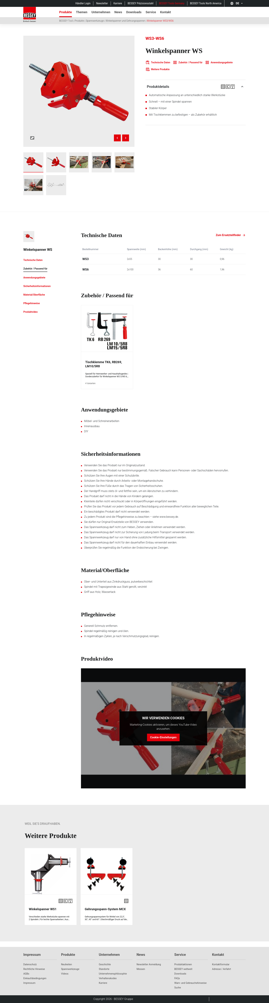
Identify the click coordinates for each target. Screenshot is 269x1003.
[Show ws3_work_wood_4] (33, 185)
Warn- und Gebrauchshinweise (190, 983)
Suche (177, 987)
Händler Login (82, 3)
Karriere (118, 3)
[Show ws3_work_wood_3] (124, 162)
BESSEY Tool (66, 20)
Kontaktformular (221, 964)
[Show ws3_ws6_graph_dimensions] (56, 185)
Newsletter (102, 3)
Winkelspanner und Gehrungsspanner (125, 20)
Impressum (29, 983)
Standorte (104, 969)
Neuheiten (66, 964)
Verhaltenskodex (108, 978)
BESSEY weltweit (183, 969)
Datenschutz (30, 964)
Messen (141, 969)
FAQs (177, 978)
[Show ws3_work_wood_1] (79, 162)
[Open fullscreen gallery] (32, 137)
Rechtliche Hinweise (34, 969)
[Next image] (125, 137)
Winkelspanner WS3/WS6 (160, 20)
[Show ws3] (33, 162)
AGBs (26, 973)
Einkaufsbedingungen (34, 978)
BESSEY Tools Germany (171, 3)
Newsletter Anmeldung (149, 964)
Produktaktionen (183, 964)
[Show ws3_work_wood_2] (102, 162)
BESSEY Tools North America (205, 3)
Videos (64, 973)
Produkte (79, 20)
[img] (78, 91)
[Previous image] (117, 137)
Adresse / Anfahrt (221, 969)
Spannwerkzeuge (95, 20)
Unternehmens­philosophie (113, 973)
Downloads (180, 973)
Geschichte (105, 964)
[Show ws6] (56, 162)
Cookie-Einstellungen (163, 737)
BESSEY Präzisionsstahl (140, 3)
